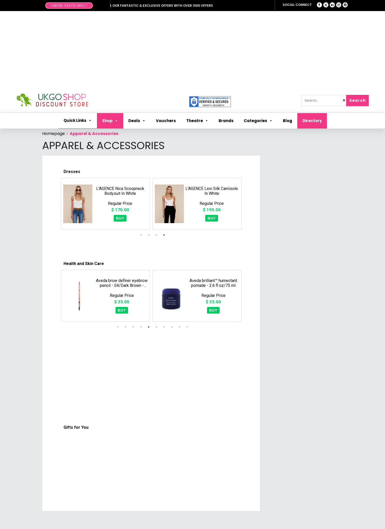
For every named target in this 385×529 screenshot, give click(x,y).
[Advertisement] (192, 52)
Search (357, 100)
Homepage (53, 133)
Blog (287, 120)
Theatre (197, 121)
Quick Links (78, 120)
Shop (110, 121)
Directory (312, 120)
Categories (258, 121)
